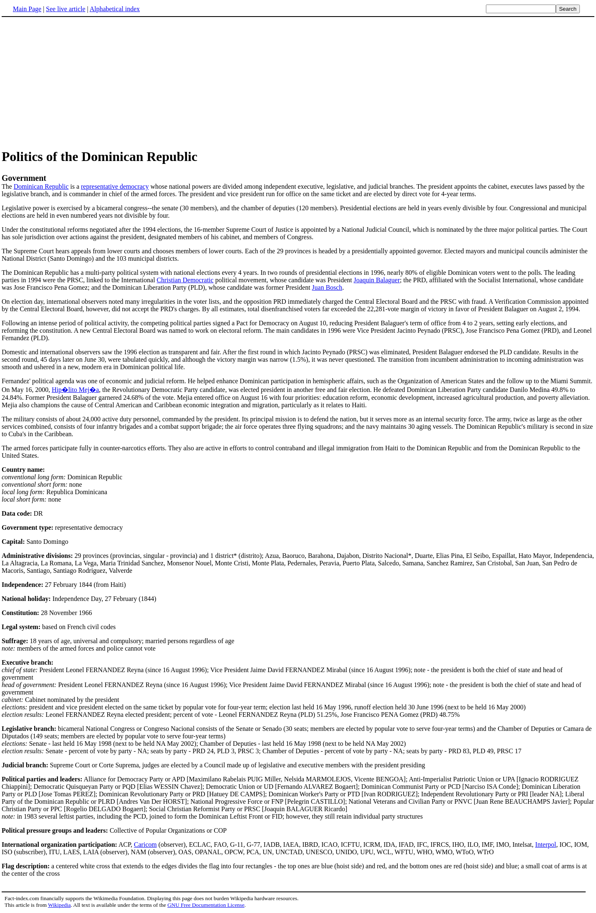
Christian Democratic (185, 280)
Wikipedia (59, 905)
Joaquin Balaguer (376, 280)
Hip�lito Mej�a (75, 389)
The (298, 181)
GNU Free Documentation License (205, 905)
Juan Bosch (327, 287)
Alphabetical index (114, 8)
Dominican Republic (41, 186)
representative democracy (115, 186)
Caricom (145, 844)
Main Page (27, 8)
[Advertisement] (71, 82)
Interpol (545, 844)
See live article (65, 8)
